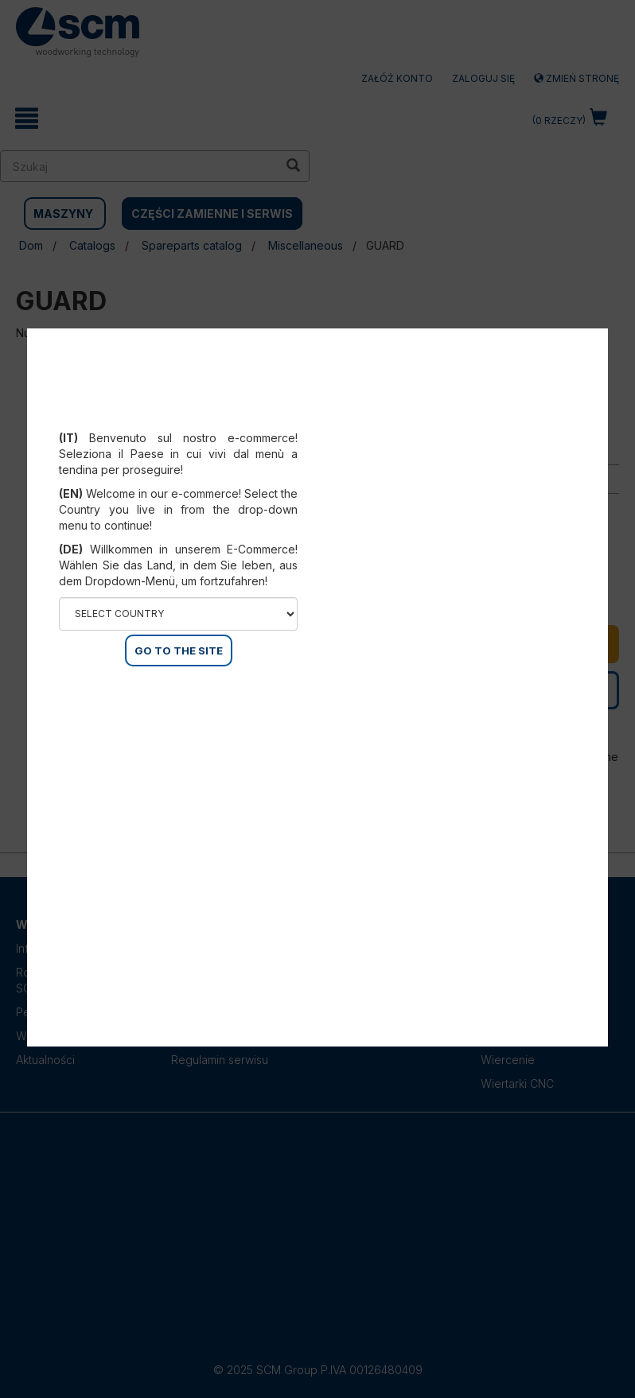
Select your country (178, 418)
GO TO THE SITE (178, 650)
